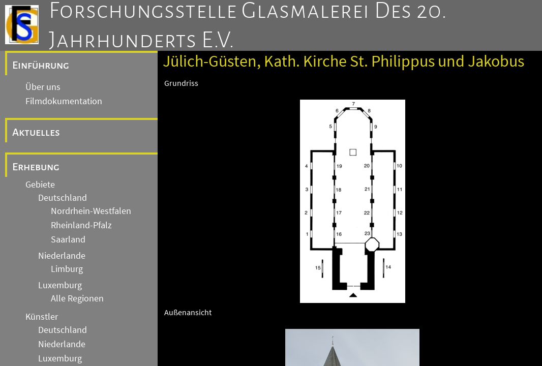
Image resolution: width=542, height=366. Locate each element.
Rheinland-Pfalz (81, 225)
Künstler (41, 316)
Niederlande (61, 255)
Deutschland (62, 197)
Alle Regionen (77, 298)
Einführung (40, 65)
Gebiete (40, 184)
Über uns (43, 87)
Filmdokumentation (63, 101)
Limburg (67, 268)
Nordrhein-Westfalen (91, 211)
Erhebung (35, 166)
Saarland (68, 239)
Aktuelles (36, 132)
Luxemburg (60, 285)
